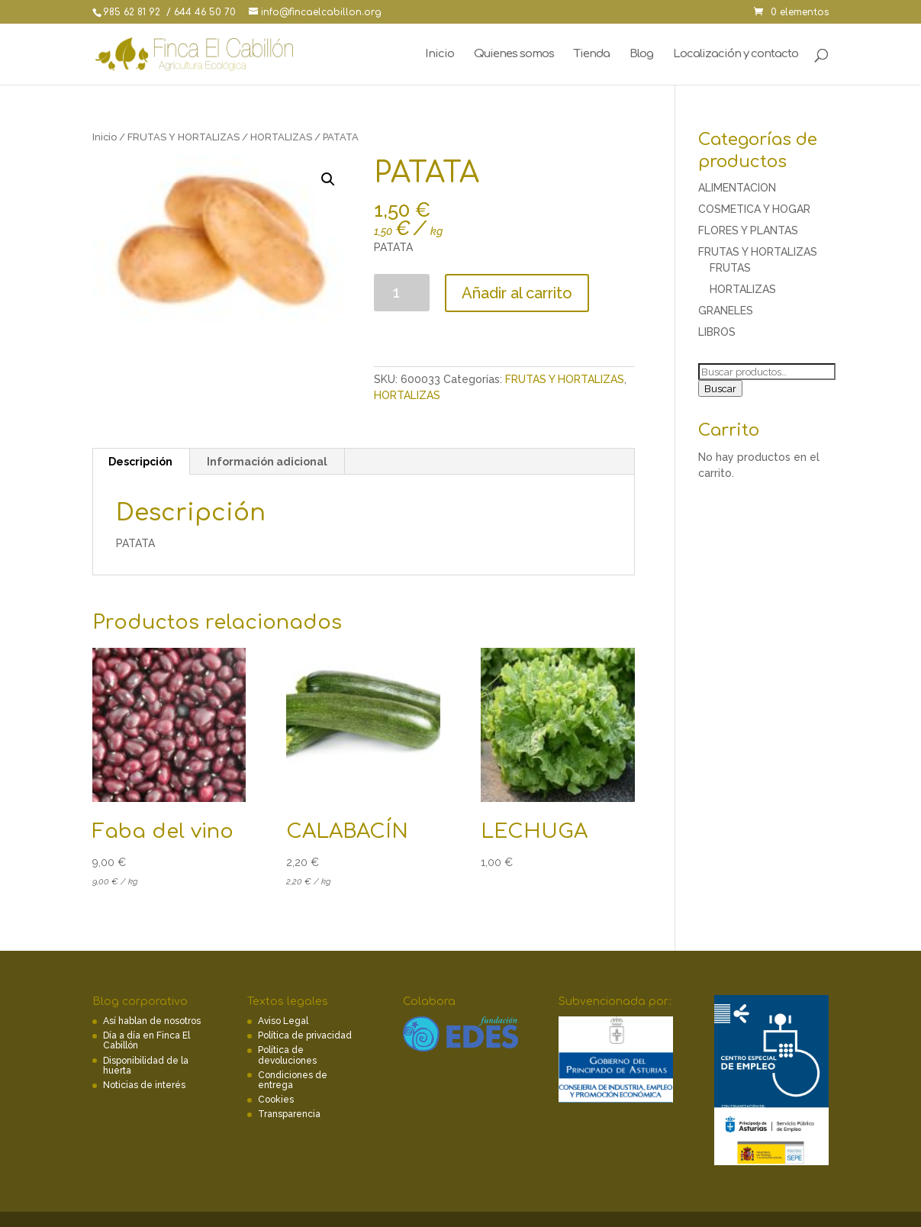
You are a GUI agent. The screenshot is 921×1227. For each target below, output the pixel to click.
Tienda (592, 54)
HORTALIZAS (281, 137)
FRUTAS (730, 268)
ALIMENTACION (737, 188)
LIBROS (717, 332)
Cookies (276, 1099)
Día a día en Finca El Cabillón (146, 1040)
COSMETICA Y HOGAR (754, 209)
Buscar (720, 388)
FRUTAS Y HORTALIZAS (183, 137)
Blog (641, 54)
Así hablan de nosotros (152, 1021)
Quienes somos (514, 54)
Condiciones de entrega (292, 1080)
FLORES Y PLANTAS (748, 230)
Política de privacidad (305, 1035)
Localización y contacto (735, 54)
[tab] (141, 462)
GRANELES (725, 310)
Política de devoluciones (287, 1055)
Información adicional (267, 462)
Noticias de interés (144, 1085)
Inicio (439, 54)
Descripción (140, 462)
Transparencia (289, 1114)
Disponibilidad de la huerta (145, 1065)
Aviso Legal (283, 1021)
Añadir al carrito (517, 293)
